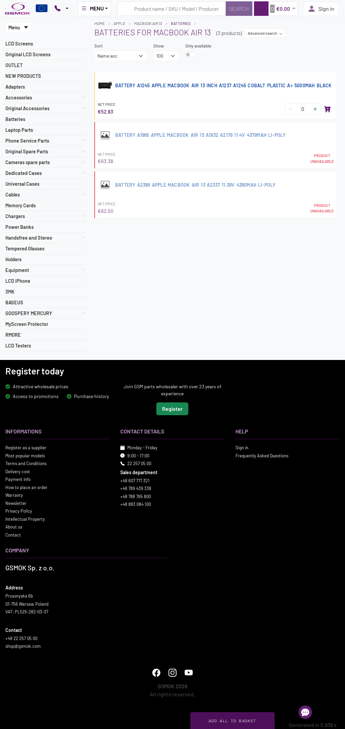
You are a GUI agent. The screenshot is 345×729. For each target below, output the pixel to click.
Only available (198, 46)
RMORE (13, 335)
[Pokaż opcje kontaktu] (61, 8)
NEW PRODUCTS (23, 76)
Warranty (14, 495)
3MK (9, 292)
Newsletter (16, 503)
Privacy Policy (18, 511)
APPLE (119, 23)
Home (99, 23)
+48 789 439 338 (135, 488)
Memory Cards (20, 205)
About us (13, 526)
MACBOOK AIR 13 (148, 23)
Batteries (15, 119)
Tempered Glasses (24, 248)
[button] (276, 8)
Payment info (18, 479)
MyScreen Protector (26, 324)
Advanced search (265, 33)
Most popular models (25, 455)
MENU (92, 8)
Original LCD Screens (28, 54)
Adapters (15, 87)
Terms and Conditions (25, 463)
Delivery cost (17, 471)
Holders (13, 259)
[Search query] (172, 8)
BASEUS (14, 302)
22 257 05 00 (139, 463)
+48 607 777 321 (135, 480)
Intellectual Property (25, 518)
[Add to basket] (327, 108)
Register (172, 408)
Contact (13, 534)
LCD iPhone (17, 281)
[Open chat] (305, 712)
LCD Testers (18, 345)
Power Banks (19, 227)
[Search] (239, 8)
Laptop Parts (19, 130)
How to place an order (26, 487)
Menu (18, 27)
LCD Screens (19, 44)
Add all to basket (232, 720)
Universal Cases (22, 184)
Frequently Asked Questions (262, 455)
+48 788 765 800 (135, 496)
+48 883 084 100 (135, 504)
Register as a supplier (25, 447)
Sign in (321, 9)
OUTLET (14, 65)
